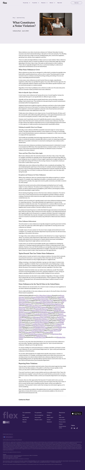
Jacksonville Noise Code (41, 309)
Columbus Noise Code (38, 324)
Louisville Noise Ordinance (41, 314)
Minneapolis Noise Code (40, 317)
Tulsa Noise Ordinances (39, 325)
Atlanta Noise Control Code (39, 310)
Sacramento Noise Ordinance (44, 302)
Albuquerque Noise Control (42, 320)
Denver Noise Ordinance (40, 307)
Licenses (4, 454)
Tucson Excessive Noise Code (40, 297)
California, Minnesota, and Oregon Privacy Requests (12, 440)
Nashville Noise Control (39, 329)
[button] (26, 2)
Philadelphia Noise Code (41, 327)
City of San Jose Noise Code (33, 305)
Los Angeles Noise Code (46, 300)
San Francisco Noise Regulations (52, 304)
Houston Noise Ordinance (36, 334)
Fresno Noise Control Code (41, 299)
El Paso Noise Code (29, 332)
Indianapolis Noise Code (47, 312)
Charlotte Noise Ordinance (41, 322)
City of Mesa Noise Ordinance (44, 295)
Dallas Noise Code (55, 330)
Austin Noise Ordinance (37, 330)
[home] (5, 3)
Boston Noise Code (45, 315)
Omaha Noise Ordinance (41, 319)
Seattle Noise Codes (40, 337)
